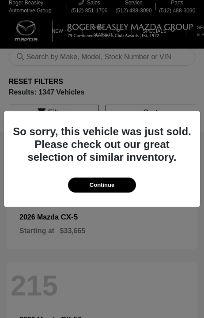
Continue (102, 185)
